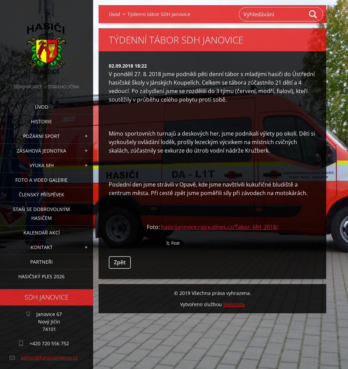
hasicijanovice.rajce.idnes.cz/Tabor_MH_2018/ (219, 227)
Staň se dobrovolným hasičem (41, 213)
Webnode (234, 304)
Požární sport (41, 136)
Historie (41, 121)
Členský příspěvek (41, 194)
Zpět (120, 262)
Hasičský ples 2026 (41, 276)
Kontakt (42, 247)
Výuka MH (42, 165)
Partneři (41, 262)
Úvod (41, 107)
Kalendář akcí (41, 232)
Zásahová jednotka (41, 150)
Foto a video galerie (41, 180)
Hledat (313, 14)
